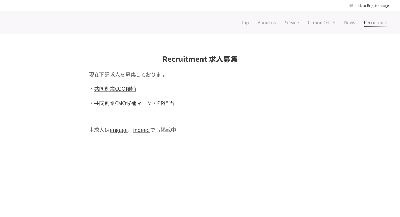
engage (119, 129)
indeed (141, 129)
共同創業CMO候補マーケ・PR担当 (134, 103)
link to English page (372, 5)
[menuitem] (260, 22)
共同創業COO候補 (115, 88)
